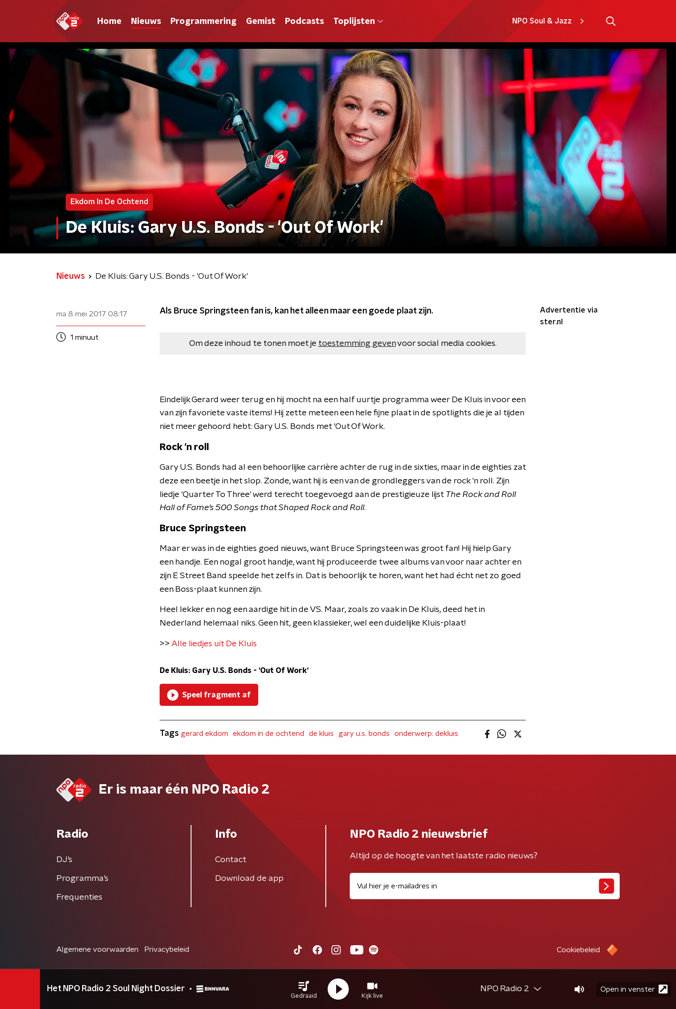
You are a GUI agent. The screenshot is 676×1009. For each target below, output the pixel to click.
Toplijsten (358, 21)
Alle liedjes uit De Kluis (214, 644)
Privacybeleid (166, 949)
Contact (230, 860)
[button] (304, 989)
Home (109, 21)
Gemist (261, 21)
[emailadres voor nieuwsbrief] (485, 886)
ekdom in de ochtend (268, 733)
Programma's (82, 878)
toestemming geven (357, 343)
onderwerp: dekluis (426, 733)
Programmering (203, 21)
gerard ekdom (204, 733)
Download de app (249, 878)
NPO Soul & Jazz (549, 21)
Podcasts (304, 21)
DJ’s (64, 860)
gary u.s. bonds (364, 733)
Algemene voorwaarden (97, 949)
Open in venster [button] (634, 989)
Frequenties (79, 897)
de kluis (321, 733)
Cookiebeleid (578, 950)
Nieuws (146, 21)
